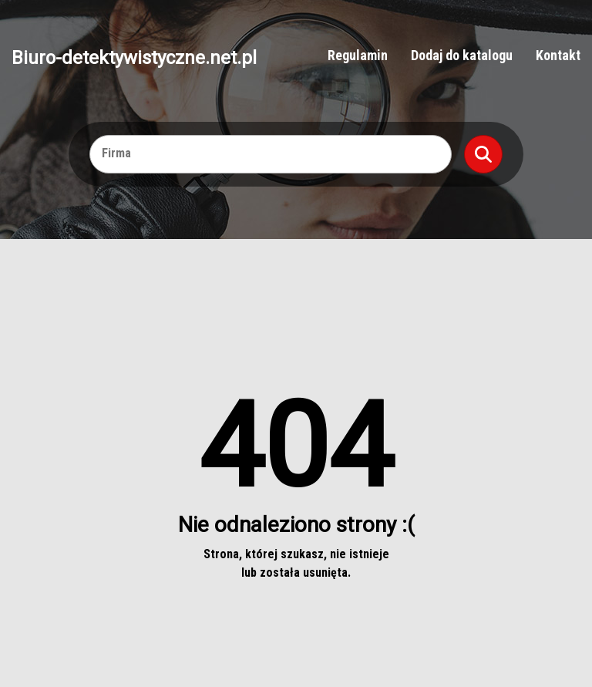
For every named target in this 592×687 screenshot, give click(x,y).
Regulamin (358, 55)
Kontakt (558, 55)
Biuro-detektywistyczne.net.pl (134, 57)
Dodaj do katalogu (462, 55)
